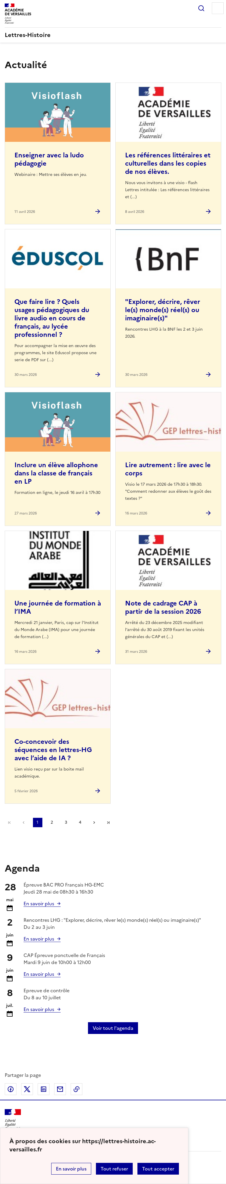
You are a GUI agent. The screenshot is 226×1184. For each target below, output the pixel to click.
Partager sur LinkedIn (43, 1089)
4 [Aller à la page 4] (80, 822)
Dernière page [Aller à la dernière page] (108, 822)
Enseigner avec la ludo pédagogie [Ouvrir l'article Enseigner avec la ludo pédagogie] (49, 159)
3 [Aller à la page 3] (66, 822)
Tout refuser (114, 1168)
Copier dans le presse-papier (76, 1089)
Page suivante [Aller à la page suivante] (94, 822)
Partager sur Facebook (10, 1089)
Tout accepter (158, 1168)
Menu (218, 8)
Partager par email (60, 1089)
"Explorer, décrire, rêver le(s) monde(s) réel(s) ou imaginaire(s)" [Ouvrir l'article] (162, 310)
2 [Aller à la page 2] (52, 822)
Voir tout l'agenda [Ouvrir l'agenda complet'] (113, 1028)
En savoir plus (71, 1168)
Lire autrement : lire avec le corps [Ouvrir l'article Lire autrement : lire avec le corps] (168, 469)
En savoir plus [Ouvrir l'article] (39, 938)
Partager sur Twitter (27, 1089)
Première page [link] (9, 822)
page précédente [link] (23, 822)
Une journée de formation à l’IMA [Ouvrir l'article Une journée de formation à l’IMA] (57, 607)
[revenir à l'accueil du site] (113, 35)
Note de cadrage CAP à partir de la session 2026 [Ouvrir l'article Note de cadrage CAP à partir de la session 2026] (163, 607)
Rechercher (201, 8)
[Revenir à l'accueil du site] (13, 1119)
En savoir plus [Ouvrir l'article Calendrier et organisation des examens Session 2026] (39, 903)
